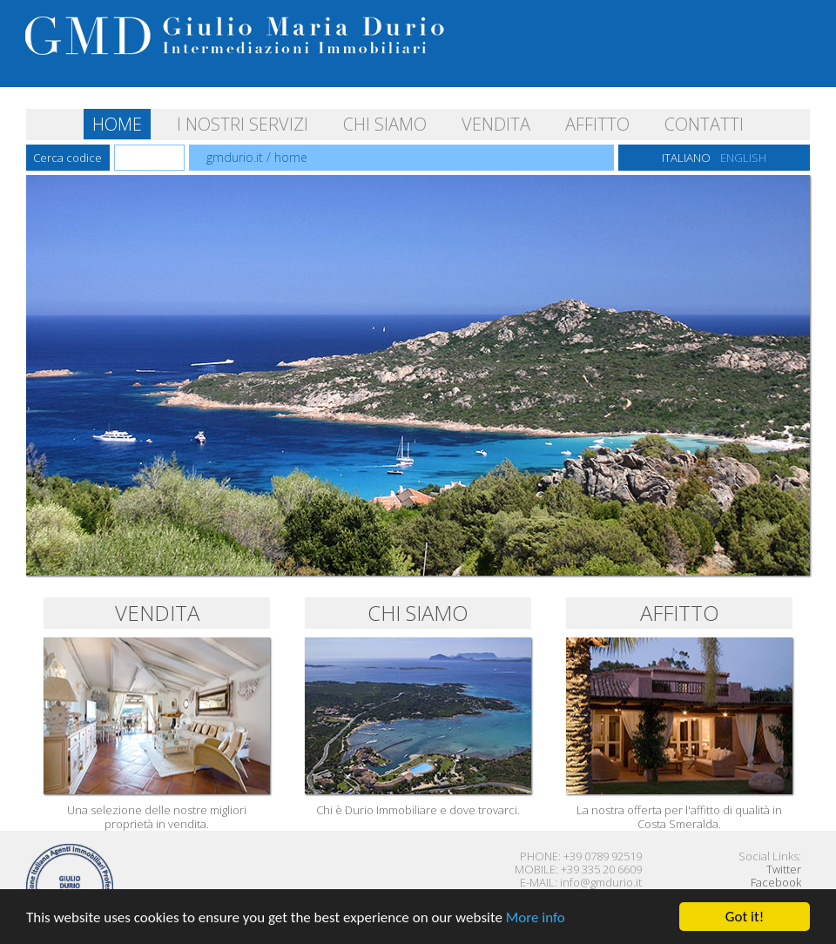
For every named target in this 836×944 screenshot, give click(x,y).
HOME (117, 124)
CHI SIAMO (385, 124)
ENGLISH (743, 157)
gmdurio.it (234, 157)
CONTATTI (704, 124)
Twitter (783, 869)
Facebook (776, 882)
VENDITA (496, 124)
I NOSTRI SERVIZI (242, 124)
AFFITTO (597, 124)
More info (535, 917)
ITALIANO (686, 157)
